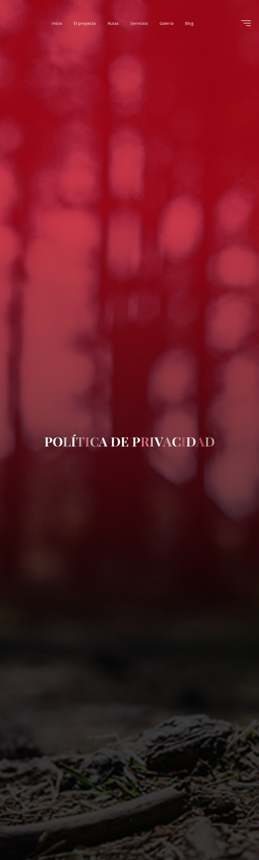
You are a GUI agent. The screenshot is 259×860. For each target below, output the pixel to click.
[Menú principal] (246, 23)
